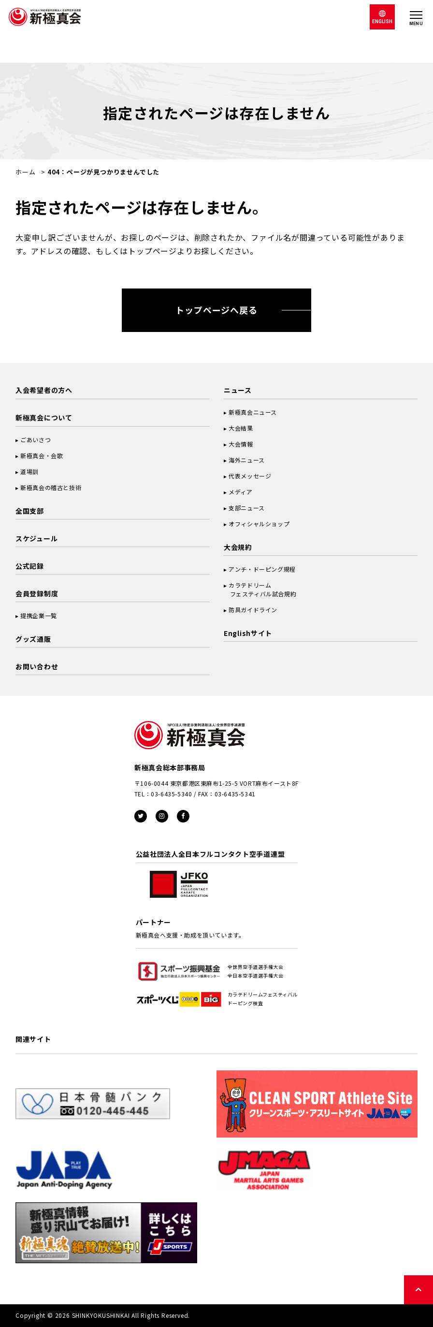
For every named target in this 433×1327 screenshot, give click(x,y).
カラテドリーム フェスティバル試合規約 (260, 589)
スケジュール (36, 538)
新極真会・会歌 (41, 455)
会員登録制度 (36, 593)
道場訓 (29, 471)
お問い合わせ (36, 666)
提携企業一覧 (38, 615)
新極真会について (43, 417)
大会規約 (238, 547)
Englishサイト (248, 633)
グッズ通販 (33, 639)
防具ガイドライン (253, 610)
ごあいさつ (35, 439)
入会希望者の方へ (43, 390)
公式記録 (29, 566)
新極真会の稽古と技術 (50, 487)
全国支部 (29, 511)
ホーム (25, 171)
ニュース (238, 390)
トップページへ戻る (216, 309)
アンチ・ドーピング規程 (262, 569)
